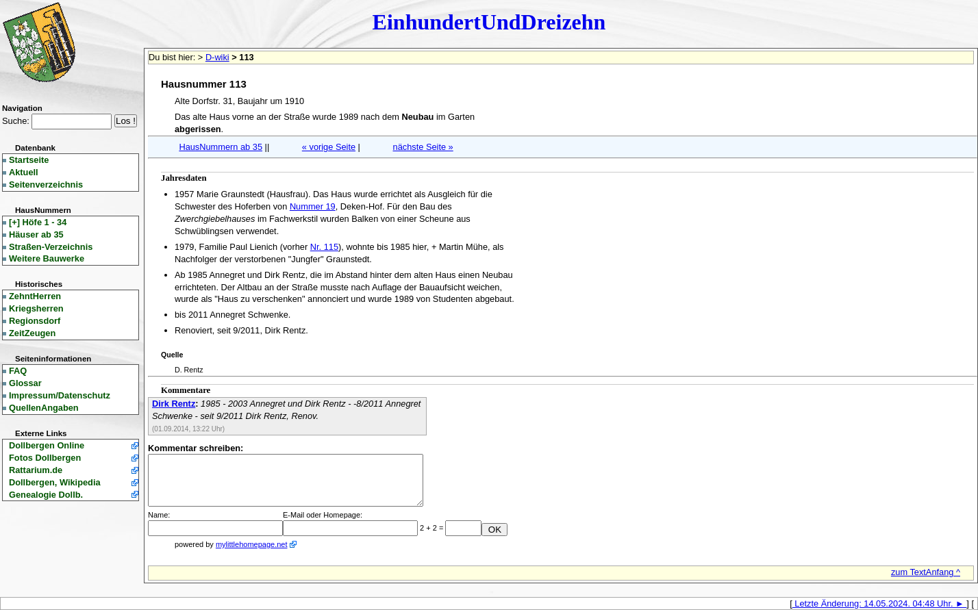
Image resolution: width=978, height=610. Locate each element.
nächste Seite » (423, 147)
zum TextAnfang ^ (925, 572)
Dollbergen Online (46, 445)
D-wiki (217, 57)
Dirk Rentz (173, 403)
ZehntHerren (35, 296)
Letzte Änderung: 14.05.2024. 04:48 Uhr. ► (879, 603)
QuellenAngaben (44, 408)
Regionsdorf (34, 321)
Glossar (25, 383)
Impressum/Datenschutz (59, 395)
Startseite (29, 160)
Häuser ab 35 (36, 234)
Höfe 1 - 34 (37, 222)
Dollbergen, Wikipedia (55, 482)
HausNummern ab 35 (220, 147)
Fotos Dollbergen (45, 458)
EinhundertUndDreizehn (489, 22)
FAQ (18, 371)
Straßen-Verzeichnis (50, 247)
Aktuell (23, 172)
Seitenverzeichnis (46, 184)
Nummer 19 (313, 206)
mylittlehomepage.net (252, 544)
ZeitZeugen (32, 333)
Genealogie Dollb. (46, 495)
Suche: (15, 121)
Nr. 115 (324, 247)
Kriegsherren (36, 308)
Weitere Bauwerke (46, 258)
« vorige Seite (328, 147)
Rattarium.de (35, 470)
